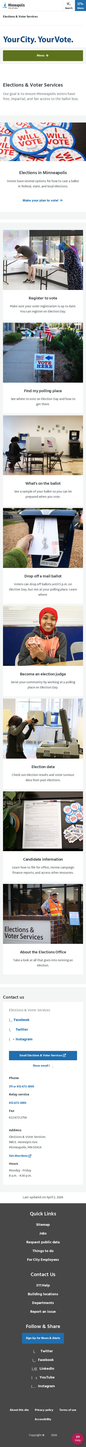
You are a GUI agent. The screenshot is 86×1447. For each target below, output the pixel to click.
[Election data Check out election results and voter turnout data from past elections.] (43, 744)
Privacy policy (44, 1410)
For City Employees (43, 1260)
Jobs (43, 1234)
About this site (19, 1410)
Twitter (18, 1030)
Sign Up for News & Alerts (43, 1338)
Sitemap (43, 1225)
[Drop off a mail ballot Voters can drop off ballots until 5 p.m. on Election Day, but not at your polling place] (43, 556)
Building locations (43, 1294)
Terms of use (67, 1410)
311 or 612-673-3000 (21, 1086)
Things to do (42, 1251)
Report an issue (43, 1312)
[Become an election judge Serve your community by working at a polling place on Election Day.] (43, 651)
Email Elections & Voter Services (41, 1055)
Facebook (19, 1020)
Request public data (43, 1242)
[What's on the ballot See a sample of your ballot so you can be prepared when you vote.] (43, 460)
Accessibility (43, 1419)
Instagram (20, 1039)
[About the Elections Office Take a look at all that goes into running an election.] (43, 929)
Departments (43, 1303)
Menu (80, 5)
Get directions (18, 1156)
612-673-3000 (17, 1103)
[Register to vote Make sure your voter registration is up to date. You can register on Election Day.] (43, 275)
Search (69, 5)
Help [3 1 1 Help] (43, 1286)
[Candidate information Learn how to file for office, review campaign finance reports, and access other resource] (43, 836)
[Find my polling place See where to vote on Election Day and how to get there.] (43, 368)
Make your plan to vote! (41, 200)
